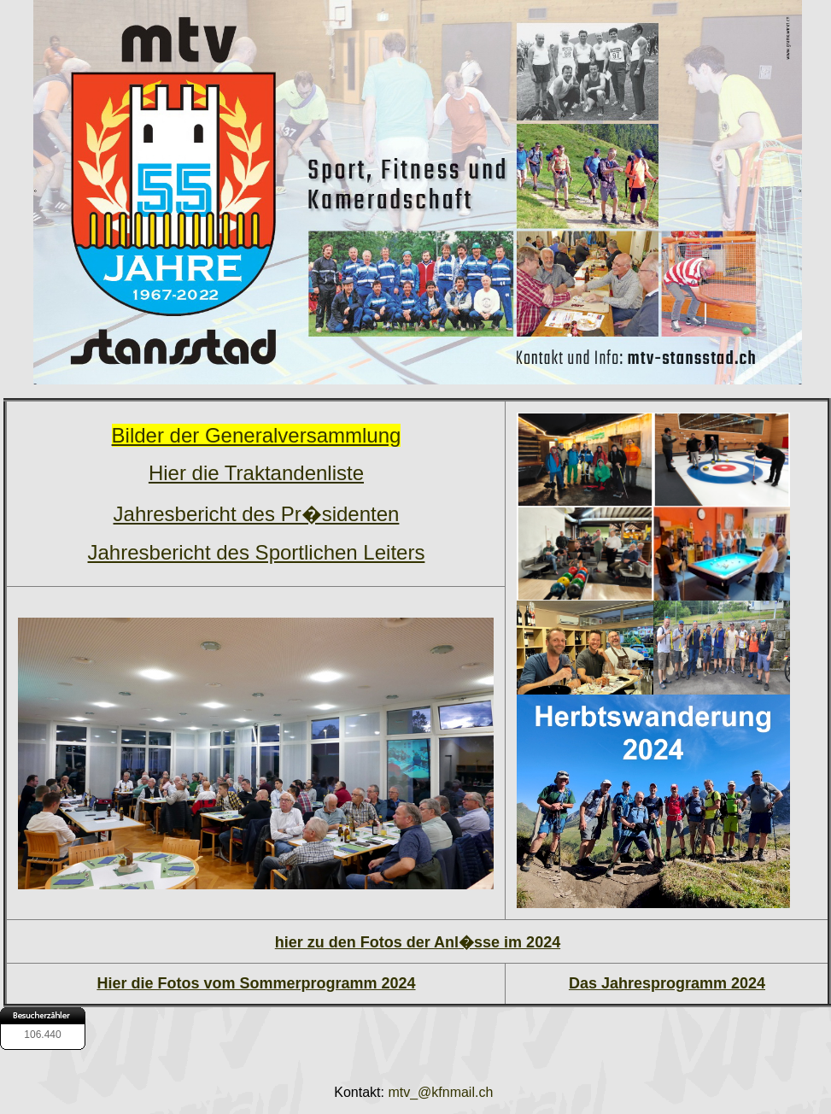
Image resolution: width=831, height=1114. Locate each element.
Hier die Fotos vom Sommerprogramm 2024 (256, 983)
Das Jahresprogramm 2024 (667, 983)
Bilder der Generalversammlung (256, 435)
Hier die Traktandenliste (256, 472)
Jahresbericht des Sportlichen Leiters (256, 552)
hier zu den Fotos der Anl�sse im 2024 (417, 942)
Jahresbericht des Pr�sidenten (257, 513)
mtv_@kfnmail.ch (442, 1092)
